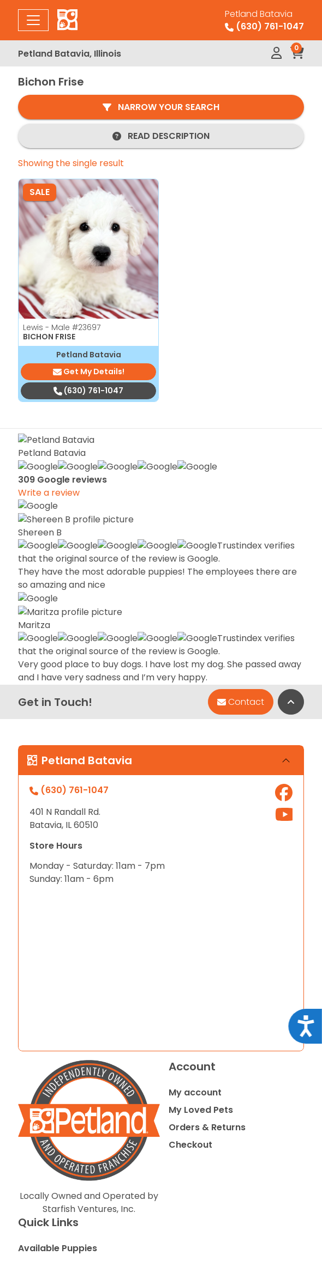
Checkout (190, 893)
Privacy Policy (161, 1207)
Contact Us (43, 1067)
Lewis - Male (61, 327)
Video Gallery (48, 1084)
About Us (38, 1032)
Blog (28, 1101)
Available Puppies (57, 997)
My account (195, 841)
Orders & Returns (207, 876)
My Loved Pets (201, 858)
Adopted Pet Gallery (63, 1049)
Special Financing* (59, 1014)
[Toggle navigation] (33, 20)
